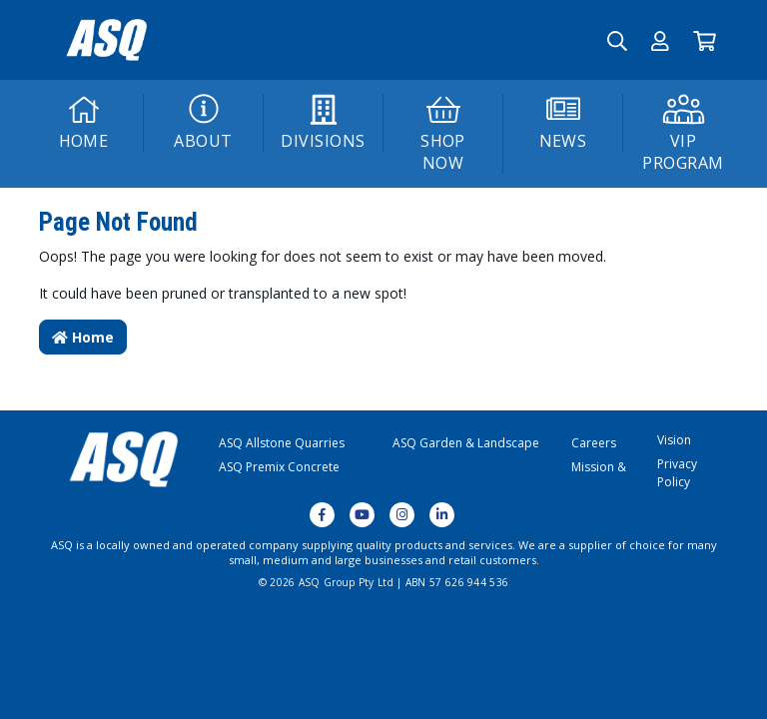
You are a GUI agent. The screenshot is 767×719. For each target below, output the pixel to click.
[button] (660, 40)
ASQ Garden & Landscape (465, 442)
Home (83, 337)
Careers (593, 442)
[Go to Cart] (704, 40)
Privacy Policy (677, 472)
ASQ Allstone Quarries (282, 442)
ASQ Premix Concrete (279, 466)
